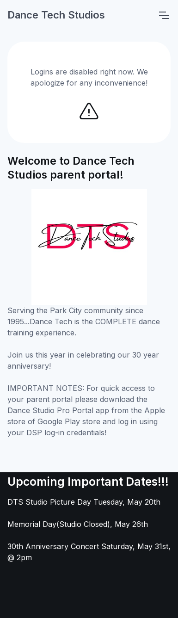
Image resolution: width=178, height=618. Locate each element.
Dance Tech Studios (56, 15)
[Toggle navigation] (164, 15)
